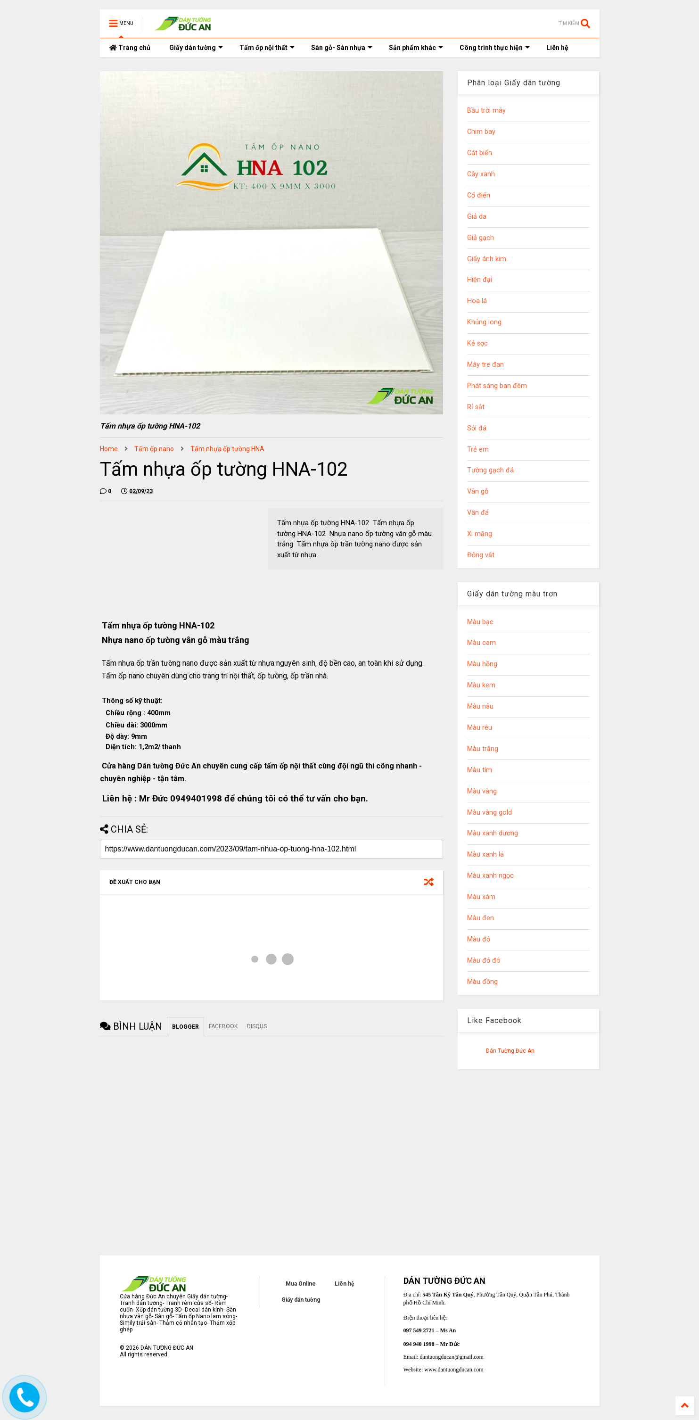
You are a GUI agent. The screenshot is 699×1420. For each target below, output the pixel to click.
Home (109, 449)
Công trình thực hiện (495, 47)
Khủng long (484, 322)
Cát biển (479, 153)
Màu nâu (480, 706)
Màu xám (481, 897)
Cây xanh (481, 174)
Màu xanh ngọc (490, 876)
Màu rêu (479, 728)
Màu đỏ (478, 939)
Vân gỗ (477, 491)
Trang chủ (129, 47)
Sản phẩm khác (416, 47)
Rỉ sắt (476, 407)
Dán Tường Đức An (510, 1051)
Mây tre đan (485, 365)
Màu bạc (480, 622)
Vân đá (478, 513)
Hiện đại (479, 280)
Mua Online (301, 1283)
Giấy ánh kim (486, 259)
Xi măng (479, 534)
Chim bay (481, 132)
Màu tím (479, 770)
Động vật (480, 555)
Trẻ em (478, 450)
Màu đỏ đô (484, 961)
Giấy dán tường (196, 47)
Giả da (476, 217)
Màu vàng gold (489, 813)
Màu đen (480, 918)
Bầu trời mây (486, 111)
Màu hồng (482, 664)
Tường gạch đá (490, 470)
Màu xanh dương (492, 833)
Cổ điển (478, 195)
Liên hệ (557, 47)
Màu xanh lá (485, 854)
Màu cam (481, 643)
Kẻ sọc (477, 343)
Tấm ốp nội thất (267, 47)
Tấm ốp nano (154, 449)
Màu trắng (482, 749)
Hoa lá (477, 301)
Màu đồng (482, 982)
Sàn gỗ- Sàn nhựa (341, 47)
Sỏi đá (476, 428)
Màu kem (481, 685)
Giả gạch (480, 238)
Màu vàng (482, 791)
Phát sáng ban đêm (497, 386)
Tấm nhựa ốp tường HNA (227, 449)
